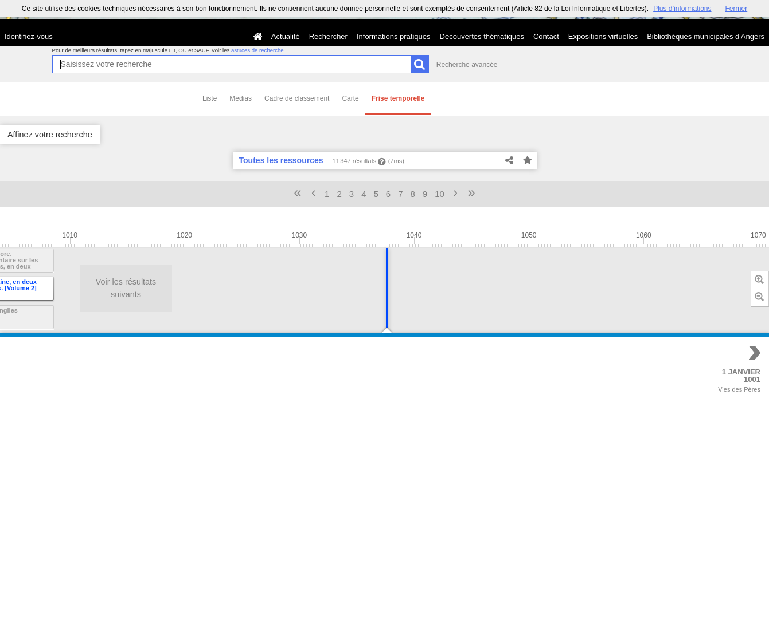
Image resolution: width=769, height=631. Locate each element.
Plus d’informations (682, 9)
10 (439, 194)
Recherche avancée (467, 65)
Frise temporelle (398, 98)
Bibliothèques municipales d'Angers (705, 36)
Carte (350, 98)
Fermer (736, 9)
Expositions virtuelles (603, 36)
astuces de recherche (257, 50)
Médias (240, 98)
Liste (209, 98)
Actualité (285, 36)
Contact (546, 36)
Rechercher (328, 36)
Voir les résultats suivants (64, 288)
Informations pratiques (394, 36)
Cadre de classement (296, 98)
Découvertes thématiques (482, 36)
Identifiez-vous (29, 36)
